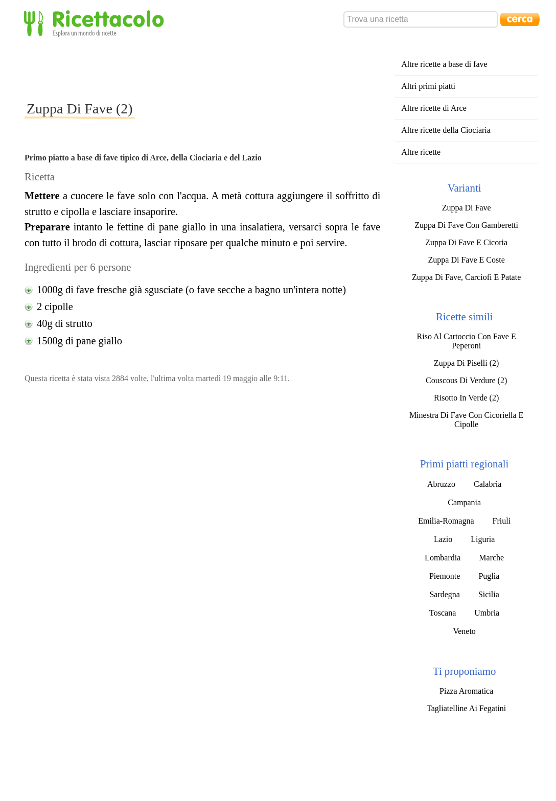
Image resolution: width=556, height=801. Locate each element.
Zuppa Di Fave (466, 207)
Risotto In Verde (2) (466, 397)
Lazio (443, 539)
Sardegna (444, 594)
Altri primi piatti (428, 86)
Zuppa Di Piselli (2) (466, 363)
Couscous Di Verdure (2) (466, 380)
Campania (464, 502)
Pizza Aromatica (466, 691)
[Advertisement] (211, 68)
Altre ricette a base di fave (444, 64)
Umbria (486, 612)
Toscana (442, 612)
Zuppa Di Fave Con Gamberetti (466, 225)
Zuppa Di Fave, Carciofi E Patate (466, 277)
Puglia (488, 576)
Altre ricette (421, 152)
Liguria (483, 539)
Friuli (502, 520)
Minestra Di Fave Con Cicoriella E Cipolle (466, 420)
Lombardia (442, 557)
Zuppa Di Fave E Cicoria (466, 242)
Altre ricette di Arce (434, 108)
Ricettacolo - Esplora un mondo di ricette (96, 23)
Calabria (487, 484)
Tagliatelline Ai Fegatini (466, 708)
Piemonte (444, 576)
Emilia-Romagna (446, 520)
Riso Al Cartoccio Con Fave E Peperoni (466, 341)
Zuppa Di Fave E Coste (466, 259)
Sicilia (488, 594)
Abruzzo (441, 484)
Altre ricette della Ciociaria (446, 130)
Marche (491, 557)
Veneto (464, 631)
